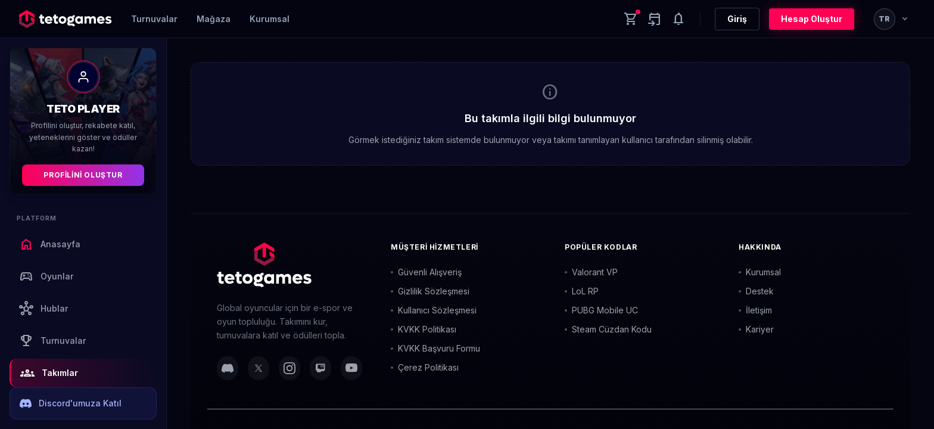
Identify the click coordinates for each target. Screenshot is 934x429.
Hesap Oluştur (811, 19)
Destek (756, 291)
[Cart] (631, 19)
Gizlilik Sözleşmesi (430, 291)
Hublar (43, 308)
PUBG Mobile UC (601, 310)
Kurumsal (269, 19)
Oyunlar (46, 276)
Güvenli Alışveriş (426, 272)
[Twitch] (320, 368)
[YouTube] (351, 368)
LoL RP (582, 291)
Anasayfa (49, 244)
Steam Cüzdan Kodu (608, 329)
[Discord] (227, 368)
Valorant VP (591, 272)
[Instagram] (289, 368)
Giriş (737, 19)
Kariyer (756, 329)
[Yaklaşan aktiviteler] (654, 19)
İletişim (755, 310)
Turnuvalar (154, 19)
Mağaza (214, 19)
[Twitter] (258, 368)
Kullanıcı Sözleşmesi (434, 310)
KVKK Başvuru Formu (435, 348)
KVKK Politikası (423, 329)
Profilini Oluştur (82, 174)
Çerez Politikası (425, 367)
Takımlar (49, 373)
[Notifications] (678, 19)
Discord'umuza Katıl (71, 403)
